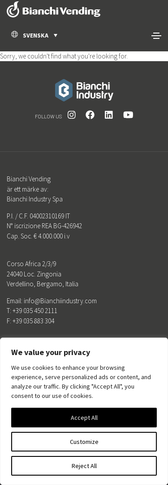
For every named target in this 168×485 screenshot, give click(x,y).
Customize (84, 442)
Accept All (84, 418)
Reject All (84, 466)
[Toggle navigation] (156, 36)
